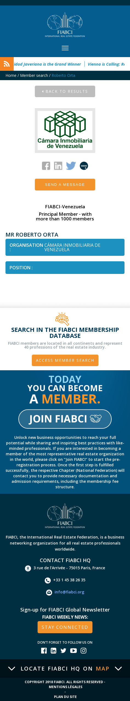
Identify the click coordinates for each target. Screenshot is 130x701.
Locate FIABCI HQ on (65, 668)
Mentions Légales (65, 687)
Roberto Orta (63, 75)
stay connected (65, 627)
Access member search (65, 360)
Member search (34, 75)
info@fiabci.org (65, 593)
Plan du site (65, 696)
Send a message (65, 185)
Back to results (65, 91)
